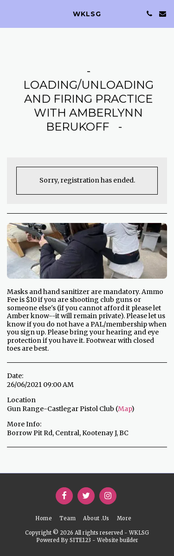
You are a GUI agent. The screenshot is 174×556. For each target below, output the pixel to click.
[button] (10, 13)
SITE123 (80, 540)
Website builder (117, 540)
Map (124, 409)
